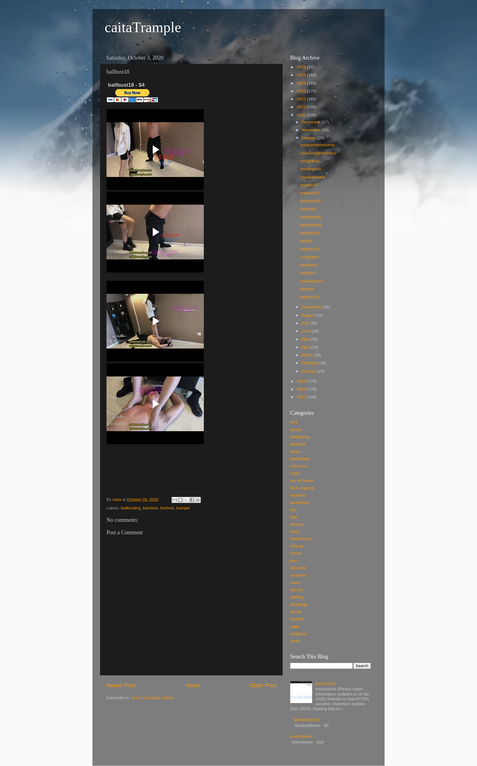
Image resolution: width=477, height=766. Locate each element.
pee (293, 560)
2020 (302, 115)
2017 (302, 397)
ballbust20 (310, 193)
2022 (302, 99)
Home (192, 685)
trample (183, 508)
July (305, 323)
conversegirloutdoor (319, 153)
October (309, 138)
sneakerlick (311, 169)
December (311, 122)
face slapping (302, 488)
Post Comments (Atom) (152, 697)
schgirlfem (310, 257)
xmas (295, 641)
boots (295, 451)
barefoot (150, 508)
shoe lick (298, 568)
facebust (298, 495)
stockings (298, 604)
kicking (296, 546)
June (306, 331)
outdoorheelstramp (318, 145)
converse (298, 466)
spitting (296, 597)
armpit (296, 429)
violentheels (301, 736)
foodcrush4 (311, 201)
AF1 (294, 422)
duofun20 (309, 185)
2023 (302, 91)
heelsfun (308, 273)
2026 (302, 67)
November (311, 130)
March (307, 355)
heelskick (309, 265)
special (296, 589)
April (306, 347)
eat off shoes (302, 480)
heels (295, 531)
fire (293, 510)
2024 (302, 83)
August (308, 315)
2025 (302, 75)
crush (295, 473)
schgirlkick (310, 161)
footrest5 (309, 209)
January (309, 371)
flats (294, 517)
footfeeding (311, 217)
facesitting (299, 502)
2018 (302, 389)
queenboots (311, 225)
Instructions (300, 538)
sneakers (298, 575)
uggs (294, 626)
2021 (302, 107)
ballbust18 (310, 297)
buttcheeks (300, 458)
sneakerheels (313, 177)
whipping (298, 633)
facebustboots (306, 719)
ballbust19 (310, 249)
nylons (296, 553)
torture (296, 611)
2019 (302, 381)
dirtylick (307, 289)
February (310, 363)
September (312, 307)
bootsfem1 (310, 233)
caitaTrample (143, 27)
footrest (167, 508)
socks (295, 582)
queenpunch (312, 281)
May (305, 339)
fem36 (306, 241)
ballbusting (131, 508)
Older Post (263, 685)
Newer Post (121, 685)
